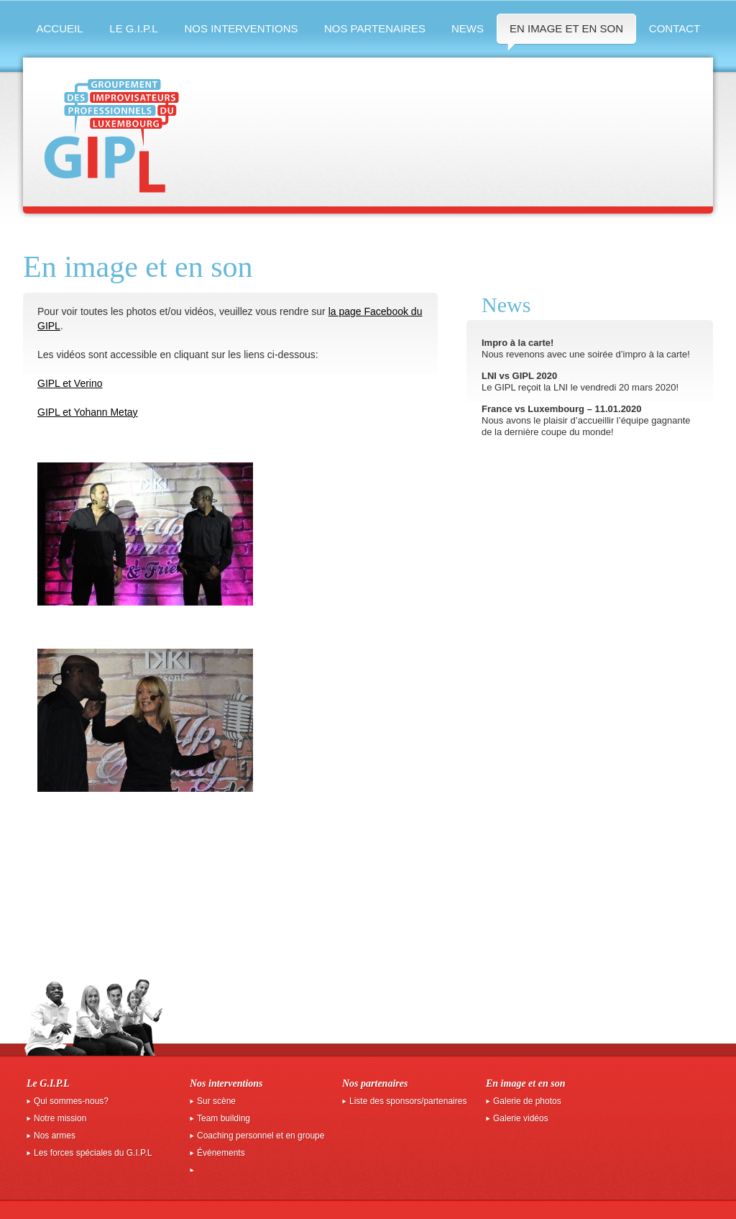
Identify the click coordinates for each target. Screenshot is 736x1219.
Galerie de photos (527, 1101)
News (467, 28)
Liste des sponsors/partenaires (407, 1101)
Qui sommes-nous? (71, 1101)
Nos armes (54, 1136)
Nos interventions (241, 28)
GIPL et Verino (70, 383)
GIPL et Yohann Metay (87, 412)
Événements (221, 1153)
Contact (674, 28)
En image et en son (566, 28)
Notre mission (60, 1118)
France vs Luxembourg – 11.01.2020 (562, 408)
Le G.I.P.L (133, 28)
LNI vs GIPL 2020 (519, 375)
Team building (223, 1118)
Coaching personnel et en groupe (260, 1136)
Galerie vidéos (520, 1118)
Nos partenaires (375, 28)
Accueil (59, 28)
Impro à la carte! (517, 342)
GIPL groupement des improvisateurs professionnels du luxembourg (112, 136)
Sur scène (216, 1101)
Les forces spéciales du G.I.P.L (93, 1153)
